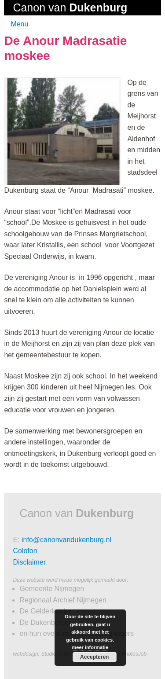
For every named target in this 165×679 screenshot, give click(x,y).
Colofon (25, 550)
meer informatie (90, 647)
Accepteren (94, 657)
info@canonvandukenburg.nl (66, 539)
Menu (19, 24)
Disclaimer (29, 562)
